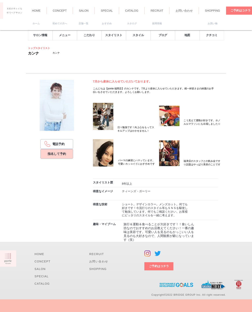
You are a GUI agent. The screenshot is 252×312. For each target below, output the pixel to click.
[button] (40, 35)
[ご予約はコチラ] (158, 266)
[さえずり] (158, 253)
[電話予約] (56, 144)
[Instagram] (147, 253)
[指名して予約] (56, 154)
